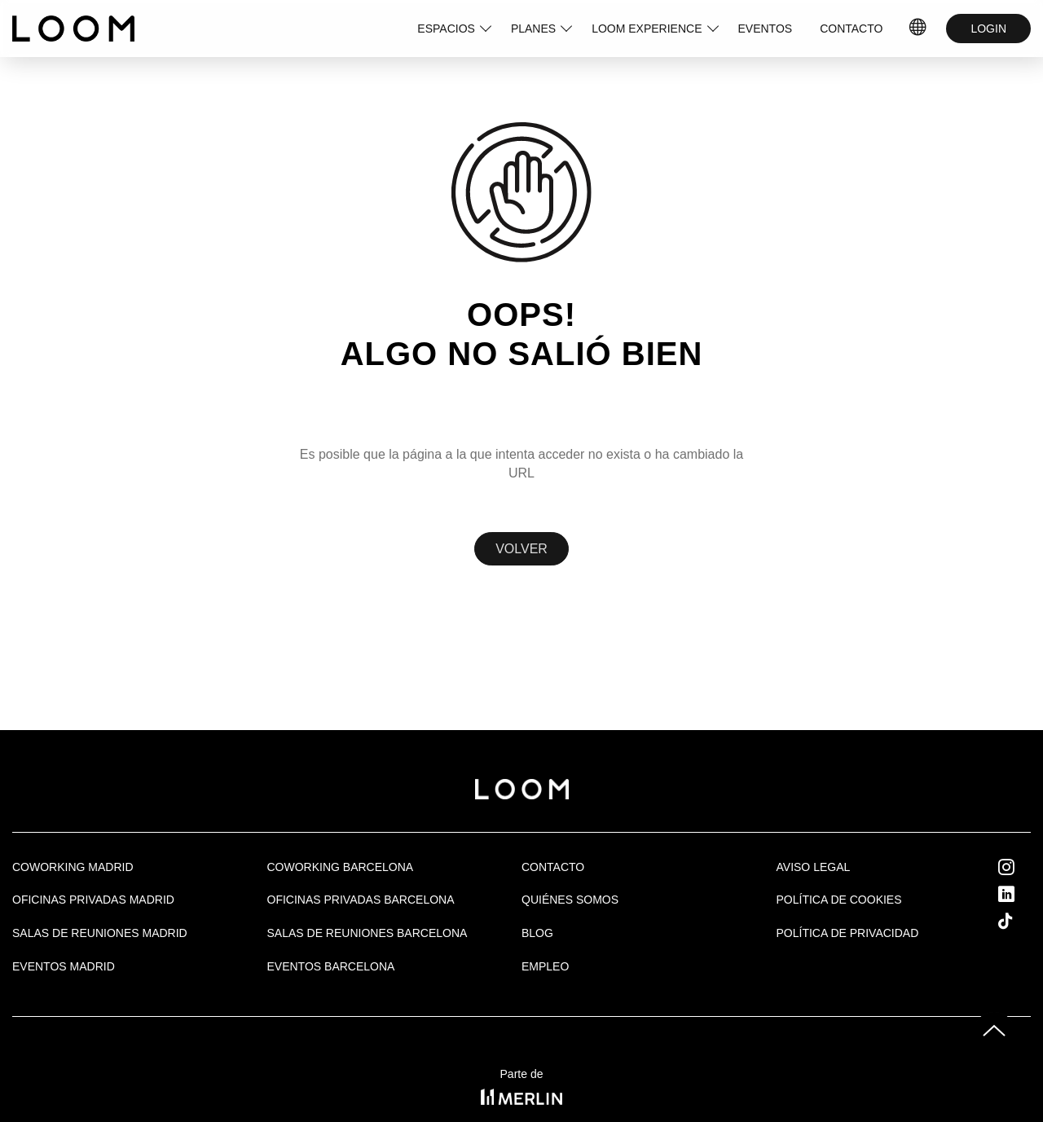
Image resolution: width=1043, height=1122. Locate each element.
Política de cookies (839, 899)
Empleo (545, 966)
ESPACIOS (446, 28)
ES (918, 28)
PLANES (533, 28)
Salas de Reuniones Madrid (99, 932)
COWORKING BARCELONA (340, 866)
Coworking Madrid (73, 866)
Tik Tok (1020, 920)
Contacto (553, 866)
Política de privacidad (848, 932)
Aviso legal (814, 866)
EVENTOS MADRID (63, 966)
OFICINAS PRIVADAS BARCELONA (361, 899)
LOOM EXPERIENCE (647, 28)
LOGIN (988, 28)
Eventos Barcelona (331, 966)
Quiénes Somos (570, 899)
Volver (521, 549)
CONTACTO (851, 28)
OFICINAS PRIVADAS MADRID (93, 899)
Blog (537, 932)
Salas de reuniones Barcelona (367, 932)
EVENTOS (765, 28)
